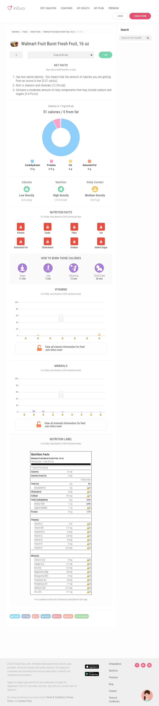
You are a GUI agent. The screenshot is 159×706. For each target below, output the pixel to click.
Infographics (115, 663)
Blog (111, 684)
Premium (113, 677)
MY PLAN (99, 8)
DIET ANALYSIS (48, 8)
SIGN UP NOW (140, 16)
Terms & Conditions (56, 697)
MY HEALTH (83, 8)
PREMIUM (114, 8)
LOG (105, 55)
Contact (113, 691)
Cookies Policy (25, 701)
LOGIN (120, 16)
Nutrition (113, 670)
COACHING (66, 8)
